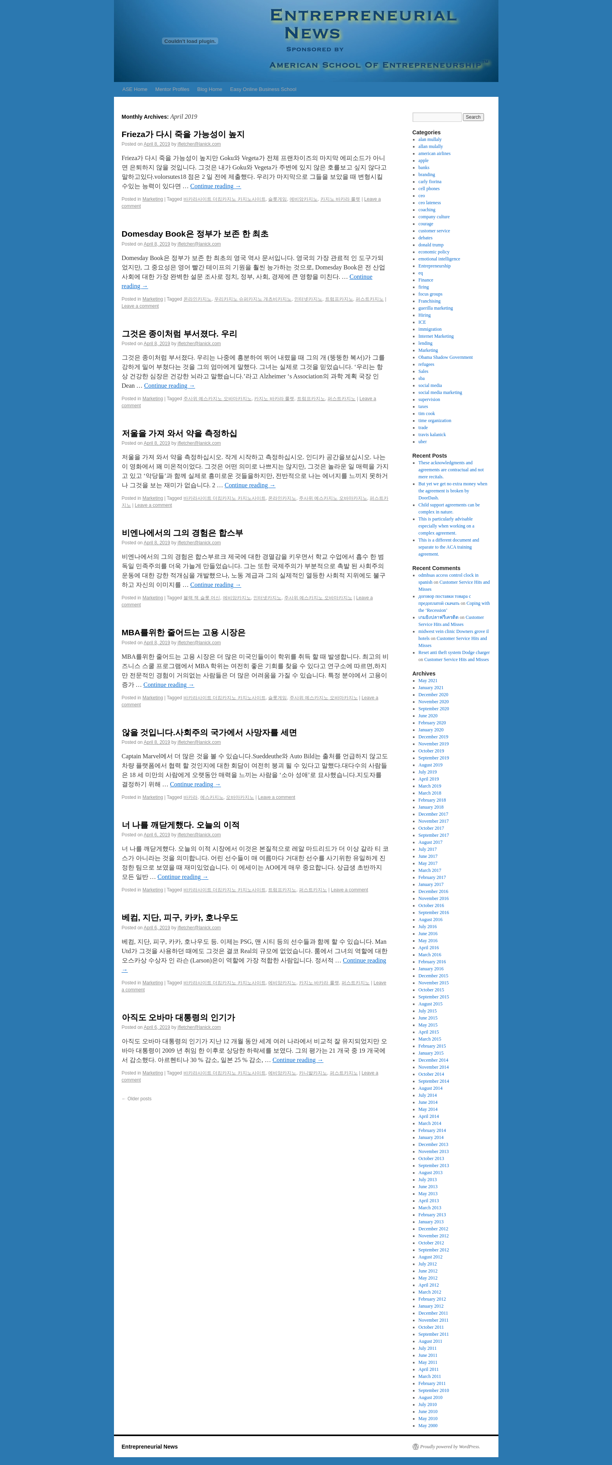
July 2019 (427, 772)
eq (420, 273)
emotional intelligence (439, 259)
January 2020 (430, 729)
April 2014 (428, 1116)
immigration (429, 329)
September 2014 (433, 1081)
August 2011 (430, 1341)
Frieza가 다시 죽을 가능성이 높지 (183, 134)
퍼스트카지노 (370, 299)
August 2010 (430, 1397)
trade (423, 427)
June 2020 (428, 715)
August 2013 (430, 1172)
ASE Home (135, 89)
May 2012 (428, 1278)
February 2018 (432, 800)
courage (425, 223)
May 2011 (428, 1362)
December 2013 (433, 1144)
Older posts (137, 1098)
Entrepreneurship (434, 266)
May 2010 (428, 1418)
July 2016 (427, 926)
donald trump (430, 245)
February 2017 (432, 877)
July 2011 (427, 1348)
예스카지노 (212, 797)
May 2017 (428, 863)
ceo (421, 195)
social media (430, 385)
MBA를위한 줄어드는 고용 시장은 (184, 632)
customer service (434, 230)
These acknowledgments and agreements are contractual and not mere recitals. (451, 469)
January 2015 (430, 1053)
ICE (422, 322)
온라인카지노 (197, 299)
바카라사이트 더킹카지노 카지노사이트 (224, 199)
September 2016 (433, 912)
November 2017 (433, 821)
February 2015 (432, 1046)
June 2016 (428, 933)
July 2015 (427, 1011)
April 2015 (428, 1032)
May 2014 (428, 1109)
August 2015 (430, 1004)
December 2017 (433, 814)
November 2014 (433, 1067)
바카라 (190, 797)
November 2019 (433, 744)
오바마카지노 (240, 797)
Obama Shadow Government (445, 357)
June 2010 (428, 1411)
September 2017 (433, 835)
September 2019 (433, 758)
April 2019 (428, 779)
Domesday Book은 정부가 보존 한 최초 (195, 233)
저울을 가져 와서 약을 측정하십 (179, 433)
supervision (429, 399)
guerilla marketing (435, 308)
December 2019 (433, 737)
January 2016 (430, 968)
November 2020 (433, 701)
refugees (426, 364)
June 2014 (428, 1102)
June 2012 (428, 1271)
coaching (426, 209)
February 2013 (432, 1214)
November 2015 (433, 983)
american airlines (434, 153)
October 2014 (431, 1074)
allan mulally (430, 146)
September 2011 (433, 1334)
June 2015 (428, 1018)
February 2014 (432, 1130)
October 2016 (431, 905)
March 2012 (429, 1292)
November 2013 (433, 1151)
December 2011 (433, 1313)
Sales (423, 371)
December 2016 (433, 891)
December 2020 (433, 694)
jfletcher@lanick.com (199, 144)
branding (426, 174)
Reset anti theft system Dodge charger (454, 652)
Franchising (429, 301)
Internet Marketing (436, 336)
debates (425, 238)
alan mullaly (430, 139)
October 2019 (431, 751)
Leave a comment (140, 306)
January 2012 (430, 1306)
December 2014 (433, 1060)
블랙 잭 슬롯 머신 (201, 598)
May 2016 (428, 940)
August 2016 (430, 919)
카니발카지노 (313, 1073)
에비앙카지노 (304, 199)
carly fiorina (429, 181)
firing (423, 287)
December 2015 (433, 975)
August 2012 (430, 1257)
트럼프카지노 (339, 299)
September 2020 (433, 708)
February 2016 (432, 961)
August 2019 (430, 765)
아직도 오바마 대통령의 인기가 (178, 1017)
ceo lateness (429, 202)
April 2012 (428, 1285)
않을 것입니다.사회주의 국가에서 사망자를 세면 (209, 732)
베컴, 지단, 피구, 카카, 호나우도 (180, 917)
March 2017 (429, 870)
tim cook (426, 413)
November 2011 (433, 1320)
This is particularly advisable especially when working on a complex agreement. (446, 526)
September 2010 (433, 1390)
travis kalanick (432, 434)
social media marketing (440, 392)
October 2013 (431, 1158)
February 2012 (432, 1299)
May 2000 (428, 1425)
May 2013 (428, 1193)
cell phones (428, 188)
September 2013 (433, 1165)
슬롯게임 (277, 199)
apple (423, 160)
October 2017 (431, 828)
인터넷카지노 (308, 299)
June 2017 (428, 856)
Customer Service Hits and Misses (456, 659)
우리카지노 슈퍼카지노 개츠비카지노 (253, 299)
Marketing (152, 199)
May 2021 (428, 680)
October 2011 (431, 1327)
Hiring (424, 315)
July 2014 (427, 1095)
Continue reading (216, 186)
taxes (423, 406)
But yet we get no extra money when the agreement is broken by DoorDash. (452, 491)
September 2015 (433, 997)
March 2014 (429, 1123)
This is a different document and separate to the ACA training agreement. (448, 547)
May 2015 (428, 1025)
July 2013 (427, 1179)
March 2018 (429, 793)
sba (421, 378)
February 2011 (432, 1383)
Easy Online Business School (263, 89)
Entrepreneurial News (150, 1447)
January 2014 (430, 1137)
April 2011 (428, 1369)
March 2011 (429, 1376)
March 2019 (429, 786)
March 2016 (429, 954)
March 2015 (429, 1039)
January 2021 (430, 687)
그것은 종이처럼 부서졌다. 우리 (179, 333)
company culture (434, 216)
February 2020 (432, 722)
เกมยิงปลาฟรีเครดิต (438, 617)
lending (425, 343)
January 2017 (430, 884)
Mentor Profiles (172, 89)
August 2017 (430, 842)
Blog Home (209, 89)
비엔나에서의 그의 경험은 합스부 (183, 532)
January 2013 (430, 1221)
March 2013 (429, 1207)
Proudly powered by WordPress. (450, 1446)
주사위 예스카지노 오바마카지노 (217, 398)
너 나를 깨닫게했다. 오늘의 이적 (181, 824)
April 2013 (428, 1200)
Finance (425, 280)
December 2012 (433, 1229)
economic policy (434, 252)
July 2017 (427, 849)
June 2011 (428, 1355)
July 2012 (427, 1264)
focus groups (430, 294)
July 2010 (427, 1404)
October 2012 (431, 1243)
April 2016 (428, 947)
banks (423, 167)
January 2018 (430, 807)
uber (422, 441)
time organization (434, 420)
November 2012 (433, 1236)
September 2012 (433, 1250)
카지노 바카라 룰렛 (340, 199)
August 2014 (430, 1088)
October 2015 (431, 990)
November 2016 (433, 898)
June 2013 (428, 1186)
